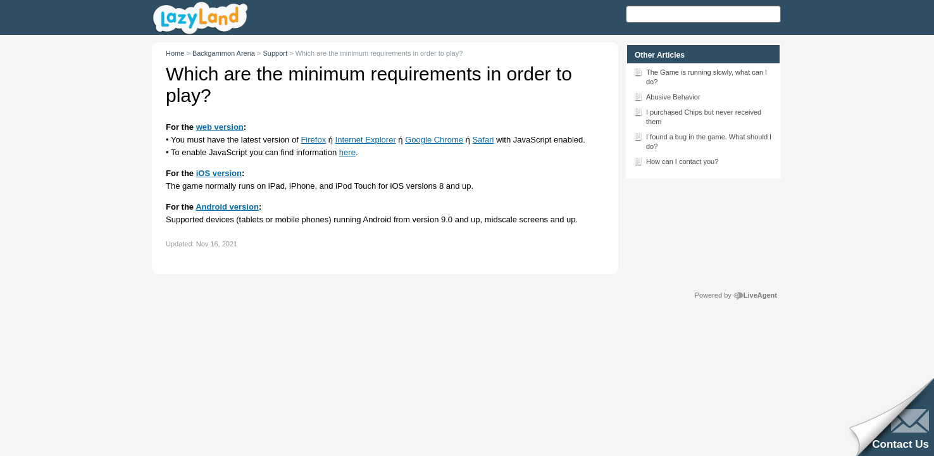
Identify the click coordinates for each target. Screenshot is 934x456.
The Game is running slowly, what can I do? (700, 76)
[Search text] (703, 14)
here (347, 152)
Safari (483, 139)
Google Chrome (434, 139)
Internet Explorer (365, 139)
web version (220, 127)
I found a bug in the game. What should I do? (702, 140)
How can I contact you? (675, 161)
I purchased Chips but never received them (697, 115)
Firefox (313, 139)
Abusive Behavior (666, 96)
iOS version (219, 173)
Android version (227, 207)
